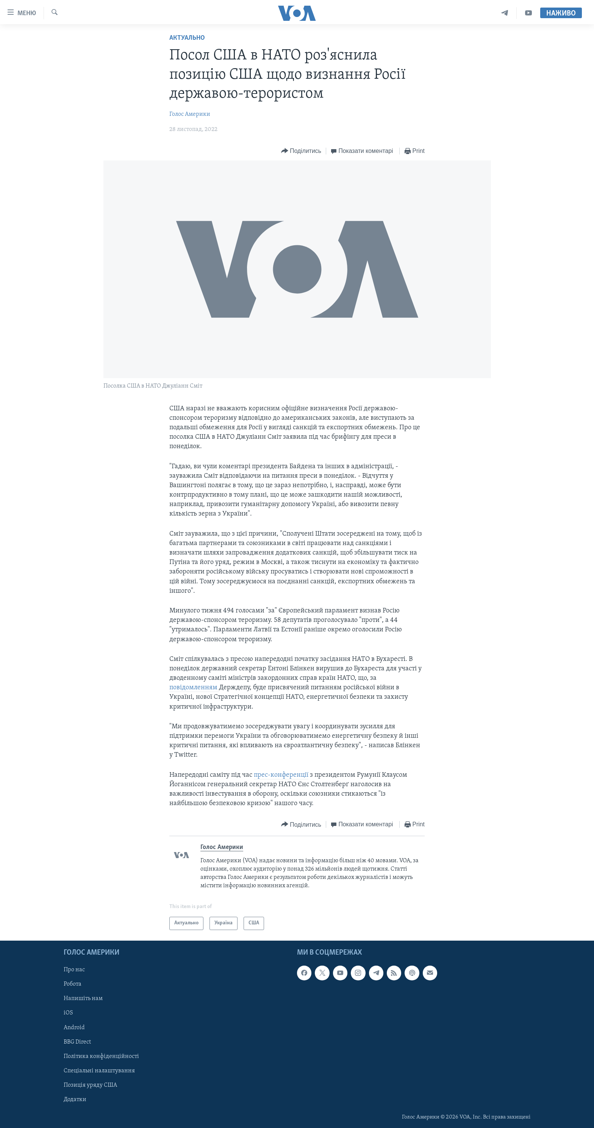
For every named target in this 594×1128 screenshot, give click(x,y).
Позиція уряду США (90, 1085)
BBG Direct (77, 1042)
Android (74, 1027)
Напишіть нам (83, 999)
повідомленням (194, 687)
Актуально (187, 38)
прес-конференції (281, 775)
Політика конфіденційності (101, 1056)
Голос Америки (189, 114)
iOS (68, 1013)
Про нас (74, 970)
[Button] (301, 151)
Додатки (75, 1100)
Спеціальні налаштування (99, 1071)
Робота (72, 984)
